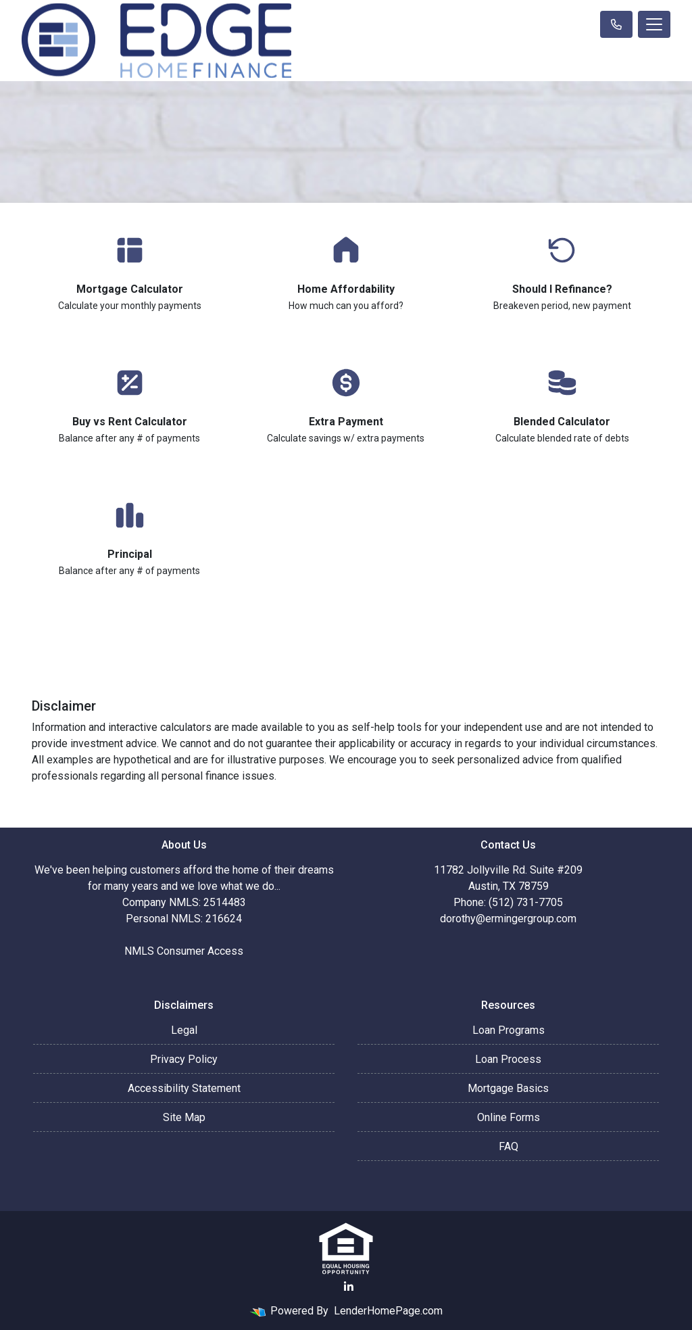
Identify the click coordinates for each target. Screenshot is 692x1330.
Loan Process (508, 1059)
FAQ (508, 1146)
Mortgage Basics (508, 1088)
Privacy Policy (184, 1059)
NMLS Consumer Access (183, 951)
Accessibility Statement (184, 1088)
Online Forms (508, 1117)
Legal (184, 1030)
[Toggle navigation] (654, 24)
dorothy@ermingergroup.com (508, 918)
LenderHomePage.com (388, 1310)
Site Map (184, 1117)
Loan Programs (508, 1030)
